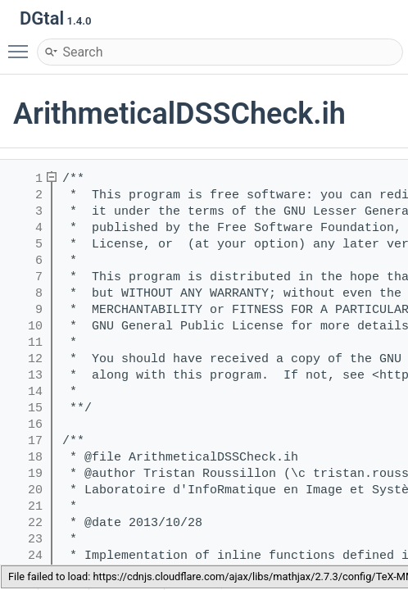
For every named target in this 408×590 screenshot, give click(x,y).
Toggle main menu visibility (22, 44)
